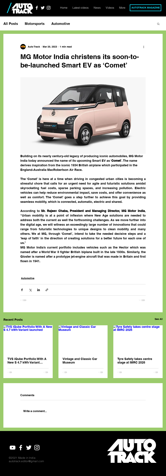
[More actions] (144, 47)
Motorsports (35, 24)
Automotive (60, 24)
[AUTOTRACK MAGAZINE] (145, 7)
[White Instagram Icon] (48, 7)
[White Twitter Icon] (42, 7)
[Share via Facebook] (22, 289)
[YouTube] (30, 7)
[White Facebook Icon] (36, 7)
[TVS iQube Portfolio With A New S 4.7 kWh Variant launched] (28, 339)
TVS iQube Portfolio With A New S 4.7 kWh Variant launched (26, 360)
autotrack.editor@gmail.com (26, 461)
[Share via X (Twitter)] (30, 289)
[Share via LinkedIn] (38, 289)
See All (159, 319)
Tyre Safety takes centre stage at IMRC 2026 (134, 360)
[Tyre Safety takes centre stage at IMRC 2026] (138, 339)
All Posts (10, 24)
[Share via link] (46, 289)
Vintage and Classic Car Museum (80, 360)
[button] (158, 23)
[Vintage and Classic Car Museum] (83, 339)
